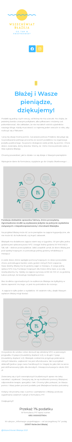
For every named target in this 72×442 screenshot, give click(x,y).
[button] (36, 83)
